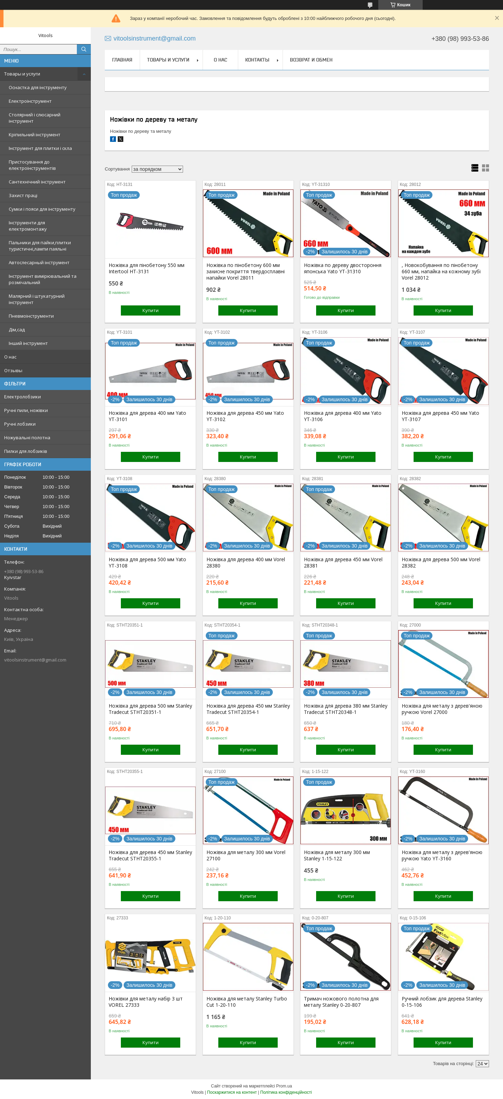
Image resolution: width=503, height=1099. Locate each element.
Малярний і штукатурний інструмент (37, 299)
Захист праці (23, 195)
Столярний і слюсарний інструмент (34, 117)
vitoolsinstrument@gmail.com (35, 660)
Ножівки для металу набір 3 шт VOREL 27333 (146, 1002)
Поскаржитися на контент (232, 1092)
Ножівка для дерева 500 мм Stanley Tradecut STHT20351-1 (150, 709)
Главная (122, 60)
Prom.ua (284, 1086)
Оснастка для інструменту (38, 87)
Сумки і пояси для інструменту (42, 209)
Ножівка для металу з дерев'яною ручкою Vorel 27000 (442, 709)
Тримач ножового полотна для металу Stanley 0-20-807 (341, 1002)
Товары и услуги (22, 74)
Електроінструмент (30, 101)
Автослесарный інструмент (39, 262)
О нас (10, 357)
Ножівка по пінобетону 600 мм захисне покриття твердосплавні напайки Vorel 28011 (245, 271)
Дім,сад (17, 329)
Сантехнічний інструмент (37, 182)
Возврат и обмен (311, 60)
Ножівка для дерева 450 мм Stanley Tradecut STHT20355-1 (150, 855)
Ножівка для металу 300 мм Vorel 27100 (245, 855)
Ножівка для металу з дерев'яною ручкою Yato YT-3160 (442, 855)
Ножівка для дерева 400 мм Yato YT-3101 (147, 416)
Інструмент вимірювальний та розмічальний (42, 279)
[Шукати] (84, 49)
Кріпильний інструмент (34, 134)
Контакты (257, 60)
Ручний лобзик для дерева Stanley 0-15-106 (442, 1002)
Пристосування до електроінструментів (32, 165)
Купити (151, 310)
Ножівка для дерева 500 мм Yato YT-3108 (147, 562)
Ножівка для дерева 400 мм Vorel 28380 (245, 562)
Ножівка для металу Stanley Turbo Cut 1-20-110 (246, 1002)
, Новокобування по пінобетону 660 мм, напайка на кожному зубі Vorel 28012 (441, 271)
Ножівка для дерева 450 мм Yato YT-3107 (440, 416)
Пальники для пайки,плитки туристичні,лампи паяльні (40, 245)
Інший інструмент (28, 343)
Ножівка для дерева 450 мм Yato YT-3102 (245, 416)
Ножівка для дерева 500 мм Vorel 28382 (441, 562)
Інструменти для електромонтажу (28, 225)
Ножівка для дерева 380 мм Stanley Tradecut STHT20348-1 (345, 709)
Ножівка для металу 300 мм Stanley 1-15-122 (337, 855)
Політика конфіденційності (286, 1092)
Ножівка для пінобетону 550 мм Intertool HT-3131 (146, 268)
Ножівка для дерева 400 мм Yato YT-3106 (342, 416)
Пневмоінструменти (31, 316)
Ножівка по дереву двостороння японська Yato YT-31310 (342, 268)
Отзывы (13, 370)
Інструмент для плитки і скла (40, 148)
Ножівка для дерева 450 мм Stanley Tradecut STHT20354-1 (248, 709)
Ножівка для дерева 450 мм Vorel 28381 (343, 562)
